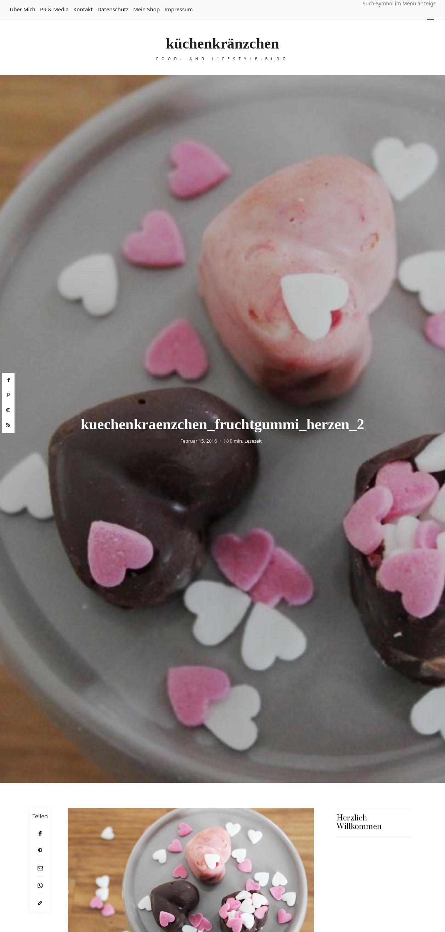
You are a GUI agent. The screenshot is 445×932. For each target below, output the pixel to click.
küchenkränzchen (222, 43)
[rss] (8, 425)
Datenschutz (113, 9)
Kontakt (83, 9)
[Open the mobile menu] (430, 19)
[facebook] (8, 380)
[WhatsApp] (40, 885)
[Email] (40, 868)
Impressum (178, 9)
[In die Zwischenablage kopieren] (40, 902)
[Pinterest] (40, 850)
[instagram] (8, 410)
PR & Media (54, 9)
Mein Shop (146, 9)
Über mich (22, 9)
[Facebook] (40, 833)
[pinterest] (8, 395)
